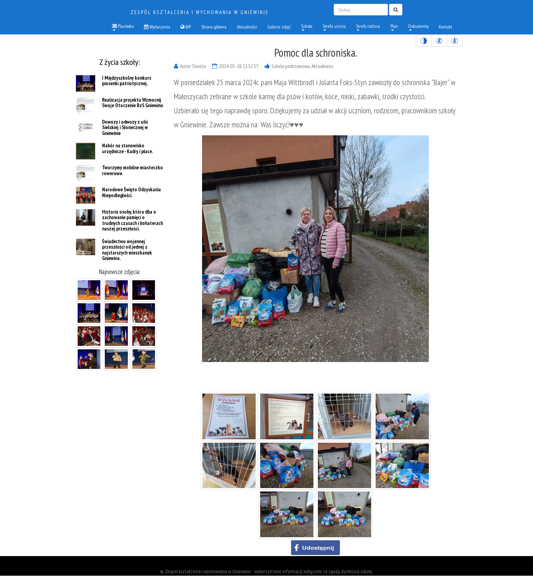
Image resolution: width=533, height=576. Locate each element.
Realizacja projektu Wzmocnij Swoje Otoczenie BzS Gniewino (132, 103)
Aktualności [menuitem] (247, 27)
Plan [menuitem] (394, 27)
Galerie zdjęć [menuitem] (279, 27)
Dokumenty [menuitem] (418, 27)
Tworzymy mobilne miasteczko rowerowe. (132, 171)
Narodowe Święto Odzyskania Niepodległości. (131, 193)
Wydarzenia (157, 27)
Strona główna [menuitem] (213, 27)
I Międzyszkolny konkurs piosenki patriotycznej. (126, 81)
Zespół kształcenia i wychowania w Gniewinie (200, 12)
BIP (185, 27)
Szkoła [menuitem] (306, 27)
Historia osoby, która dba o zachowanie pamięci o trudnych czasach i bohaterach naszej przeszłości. (132, 220)
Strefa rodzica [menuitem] (368, 27)
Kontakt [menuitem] (445, 27)
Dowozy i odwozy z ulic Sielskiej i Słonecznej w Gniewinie (125, 127)
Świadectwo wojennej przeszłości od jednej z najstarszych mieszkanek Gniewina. (127, 250)
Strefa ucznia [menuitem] (334, 27)
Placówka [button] (123, 27)
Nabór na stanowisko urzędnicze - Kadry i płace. (127, 149)
